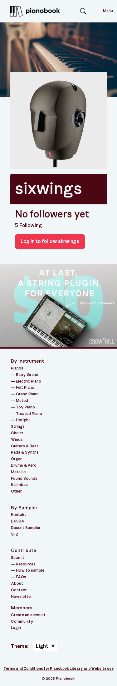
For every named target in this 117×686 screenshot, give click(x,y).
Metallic (18, 472)
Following (28, 225)
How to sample (30, 571)
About (17, 584)
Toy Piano (25, 407)
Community (22, 622)
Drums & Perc (23, 466)
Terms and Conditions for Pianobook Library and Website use (58, 668)
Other (16, 491)
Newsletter (21, 597)
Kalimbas (19, 485)
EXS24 (17, 521)
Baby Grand (27, 375)
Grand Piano (27, 394)
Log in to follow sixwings (50, 241)
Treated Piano (29, 414)
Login (16, 628)
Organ (16, 459)
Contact (19, 590)
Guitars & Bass (25, 446)
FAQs (21, 577)
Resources (26, 564)
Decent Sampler (26, 528)
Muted (22, 401)
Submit (17, 558)
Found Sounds (24, 479)
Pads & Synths (25, 452)
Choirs (17, 433)
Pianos (17, 368)
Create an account (28, 615)
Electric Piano (28, 381)
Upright (23, 420)
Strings (18, 427)
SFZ (14, 534)
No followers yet (52, 214)
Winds (17, 440)
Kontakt (18, 515)
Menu (108, 11)
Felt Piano (25, 388)
